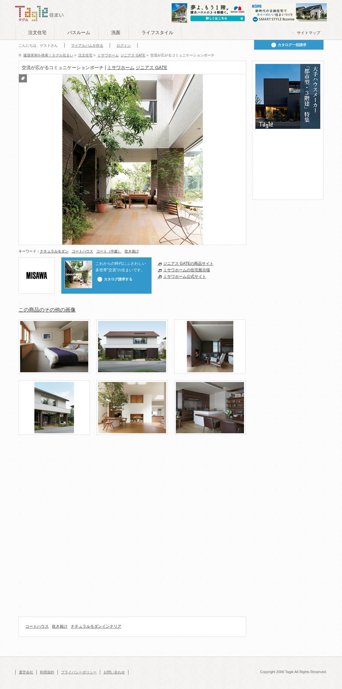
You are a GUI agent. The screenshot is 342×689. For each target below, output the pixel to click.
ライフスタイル (157, 32)
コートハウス (82, 251)
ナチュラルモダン (54, 251)
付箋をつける (23, 78)
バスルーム (78, 32)
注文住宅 (37, 32)
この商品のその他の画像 (47, 310)
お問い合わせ (114, 672)
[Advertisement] (136, 462)
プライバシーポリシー (79, 672)
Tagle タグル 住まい (39, 13)
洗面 (115, 32)
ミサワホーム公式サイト (184, 276)
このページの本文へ (31, 0)
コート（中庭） (108, 251)
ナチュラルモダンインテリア (96, 626)
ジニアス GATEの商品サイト (188, 263)
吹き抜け (132, 251)
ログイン (123, 45)
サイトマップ (308, 33)
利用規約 (47, 672)
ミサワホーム (120, 67)
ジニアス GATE (151, 67)
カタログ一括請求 (292, 45)
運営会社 (26, 672)
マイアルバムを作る (87, 45)
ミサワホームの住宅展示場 (186, 270)
